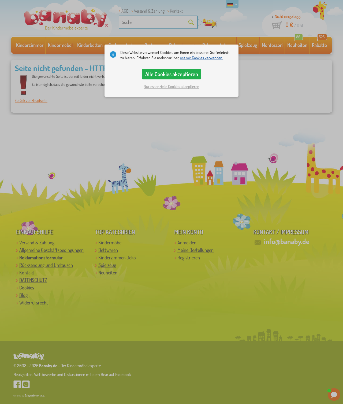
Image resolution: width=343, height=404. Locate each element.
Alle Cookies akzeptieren (171, 74)
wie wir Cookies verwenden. (201, 57)
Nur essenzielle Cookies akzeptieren (171, 86)
